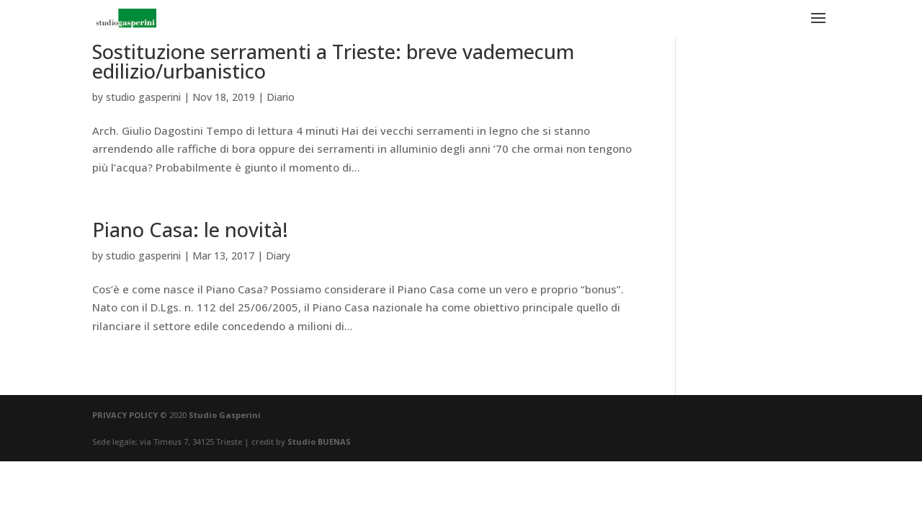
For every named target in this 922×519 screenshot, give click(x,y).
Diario (281, 97)
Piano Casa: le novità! (190, 229)
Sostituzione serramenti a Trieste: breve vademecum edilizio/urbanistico (333, 61)
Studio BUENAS (319, 441)
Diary (278, 255)
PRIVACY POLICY (125, 414)
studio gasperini (143, 97)
